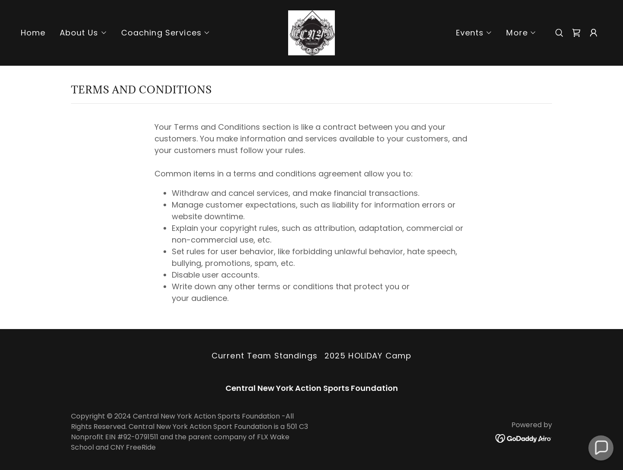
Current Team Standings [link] (265, 355)
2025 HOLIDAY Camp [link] (367, 355)
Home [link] (33, 32)
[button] (83, 33)
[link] (311, 32)
